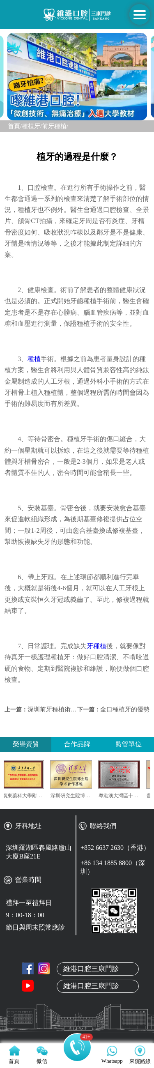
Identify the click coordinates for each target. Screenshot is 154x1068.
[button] (47, 113)
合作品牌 (77, 744)
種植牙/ (32, 126)
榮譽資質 (26, 744)
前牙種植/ (55, 126)
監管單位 (128, 744)
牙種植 (96, 645)
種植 (34, 358)
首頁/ (15, 126)
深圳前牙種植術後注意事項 (64, 709)
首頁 (77, 961)
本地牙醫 (77, 1000)
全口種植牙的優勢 (124, 709)
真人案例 (77, 1019)
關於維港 (77, 980)
